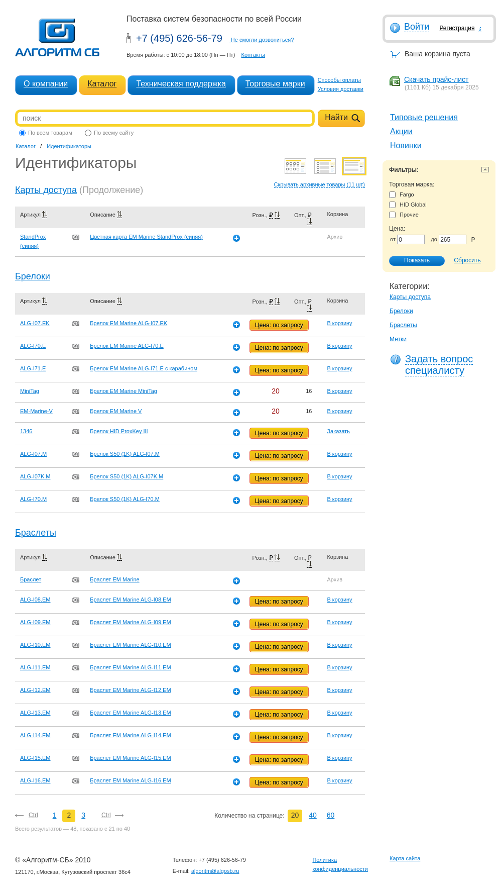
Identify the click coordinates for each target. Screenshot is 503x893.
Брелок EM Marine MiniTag (123, 391)
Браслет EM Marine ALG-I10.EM (130, 645)
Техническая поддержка (180, 83)
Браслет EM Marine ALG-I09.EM (130, 622)
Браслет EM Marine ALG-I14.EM (130, 735)
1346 (26, 431)
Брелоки (401, 311)
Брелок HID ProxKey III (119, 431)
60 (331, 815)
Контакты (253, 55)
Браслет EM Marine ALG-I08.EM (130, 600)
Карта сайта (405, 858)
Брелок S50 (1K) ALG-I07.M (125, 454)
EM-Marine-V (36, 411)
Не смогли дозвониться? (262, 40)
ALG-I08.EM (35, 600)
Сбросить (467, 260)
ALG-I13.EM (35, 713)
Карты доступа (410, 297)
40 (313, 815)
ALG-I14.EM (35, 735)
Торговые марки (275, 83)
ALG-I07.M (33, 454)
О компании (46, 83)
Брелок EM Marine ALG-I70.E (127, 346)
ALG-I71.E (33, 368)
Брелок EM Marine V (116, 411)
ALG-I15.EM (35, 758)
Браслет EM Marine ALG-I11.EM (130, 667)
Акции (401, 131)
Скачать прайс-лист (436, 79)
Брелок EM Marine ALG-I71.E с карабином (143, 368)
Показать (412, 261)
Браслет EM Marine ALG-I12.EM (130, 690)
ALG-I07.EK (35, 323)
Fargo (401, 194)
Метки (398, 339)
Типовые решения (424, 117)
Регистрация (456, 28)
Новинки (406, 145)
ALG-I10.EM (35, 645)
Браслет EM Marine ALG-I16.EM (130, 780)
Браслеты (403, 325)
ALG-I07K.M (35, 476)
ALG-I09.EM (35, 622)
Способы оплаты (339, 80)
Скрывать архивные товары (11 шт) (319, 184)
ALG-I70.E (33, 346)
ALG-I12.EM (35, 690)
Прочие (404, 215)
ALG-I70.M (33, 499)
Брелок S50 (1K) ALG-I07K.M (126, 476)
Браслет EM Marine (114, 579)
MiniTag (29, 391)
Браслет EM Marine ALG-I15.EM (130, 758)
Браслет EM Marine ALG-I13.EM (130, 713)
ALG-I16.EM (35, 780)
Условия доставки (340, 89)
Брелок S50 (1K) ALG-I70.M (125, 499)
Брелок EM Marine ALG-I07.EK (128, 323)
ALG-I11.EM (35, 667)
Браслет (30, 579)
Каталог (101, 83)
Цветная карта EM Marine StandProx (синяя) (146, 237)
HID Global (408, 205)
